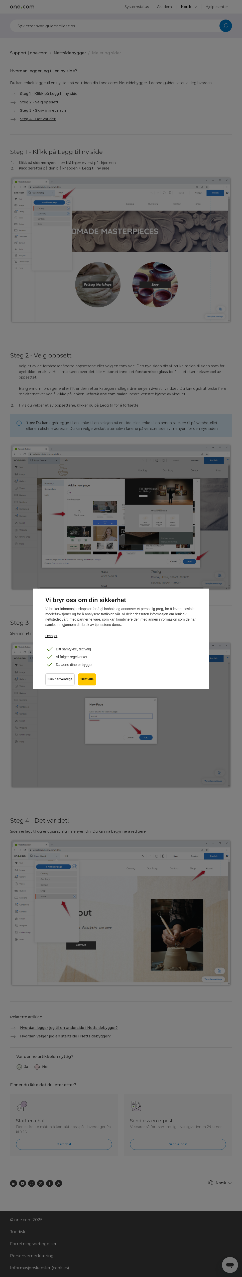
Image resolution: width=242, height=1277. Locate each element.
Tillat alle (87, 680)
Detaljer (51, 636)
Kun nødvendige (60, 680)
